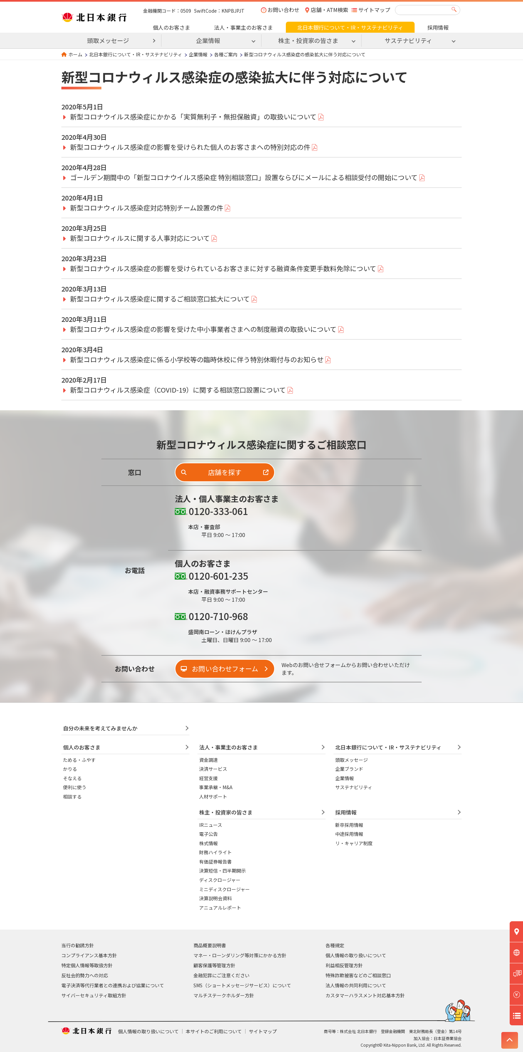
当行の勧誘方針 (77, 945)
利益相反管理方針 (344, 965)
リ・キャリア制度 (354, 843)
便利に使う (74, 787)
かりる (70, 768)
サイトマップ (374, 10)
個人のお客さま (171, 27)
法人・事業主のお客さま (243, 27)
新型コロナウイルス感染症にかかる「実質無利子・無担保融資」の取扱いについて (193, 116)
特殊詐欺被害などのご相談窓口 (358, 975)
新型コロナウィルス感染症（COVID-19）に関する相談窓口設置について (178, 390)
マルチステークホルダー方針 (223, 995)
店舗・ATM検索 (329, 10)
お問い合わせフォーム (225, 668)
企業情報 (198, 54)
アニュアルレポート (220, 907)
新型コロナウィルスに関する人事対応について (140, 238)
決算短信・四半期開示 (222, 870)
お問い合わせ (284, 10)
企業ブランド (349, 768)
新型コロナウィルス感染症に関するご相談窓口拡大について (160, 299)
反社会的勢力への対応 (84, 975)
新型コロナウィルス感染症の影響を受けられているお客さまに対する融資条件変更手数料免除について (223, 268)
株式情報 (208, 843)
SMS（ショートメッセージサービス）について (242, 985)
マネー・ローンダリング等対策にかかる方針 (240, 955)
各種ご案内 (225, 54)
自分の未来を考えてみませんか (100, 728)
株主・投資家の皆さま (225, 812)
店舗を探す (225, 472)
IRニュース (210, 825)
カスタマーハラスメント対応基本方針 (365, 995)
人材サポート (213, 796)
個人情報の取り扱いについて (356, 955)
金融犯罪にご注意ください (221, 975)
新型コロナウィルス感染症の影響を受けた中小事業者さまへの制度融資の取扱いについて (203, 329)
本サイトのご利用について (214, 1031)
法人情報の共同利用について (356, 985)
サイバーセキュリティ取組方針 (93, 995)
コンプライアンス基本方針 (89, 955)
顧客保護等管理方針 (214, 965)
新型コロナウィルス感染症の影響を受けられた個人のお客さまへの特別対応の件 (190, 147)
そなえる (72, 778)
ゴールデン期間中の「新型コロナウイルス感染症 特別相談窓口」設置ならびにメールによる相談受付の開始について (244, 177)
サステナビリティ (353, 787)
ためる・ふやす (79, 759)
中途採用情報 (349, 834)
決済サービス (213, 768)
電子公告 (208, 834)
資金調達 (208, 759)
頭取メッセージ (108, 40)
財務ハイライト (215, 852)
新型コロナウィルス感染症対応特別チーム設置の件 (146, 207)
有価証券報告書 (215, 861)
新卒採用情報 (349, 825)
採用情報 (438, 27)
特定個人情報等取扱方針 (87, 965)
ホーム (75, 54)
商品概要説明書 (209, 945)
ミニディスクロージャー (224, 889)
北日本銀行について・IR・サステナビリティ (350, 27)
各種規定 (335, 945)
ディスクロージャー (219, 880)
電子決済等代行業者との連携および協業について (112, 985)
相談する (72, 796)
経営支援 (208, 778)
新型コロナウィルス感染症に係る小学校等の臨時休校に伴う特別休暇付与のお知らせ (197, 359)
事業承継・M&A (215, 787)
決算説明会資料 (215, 898)
